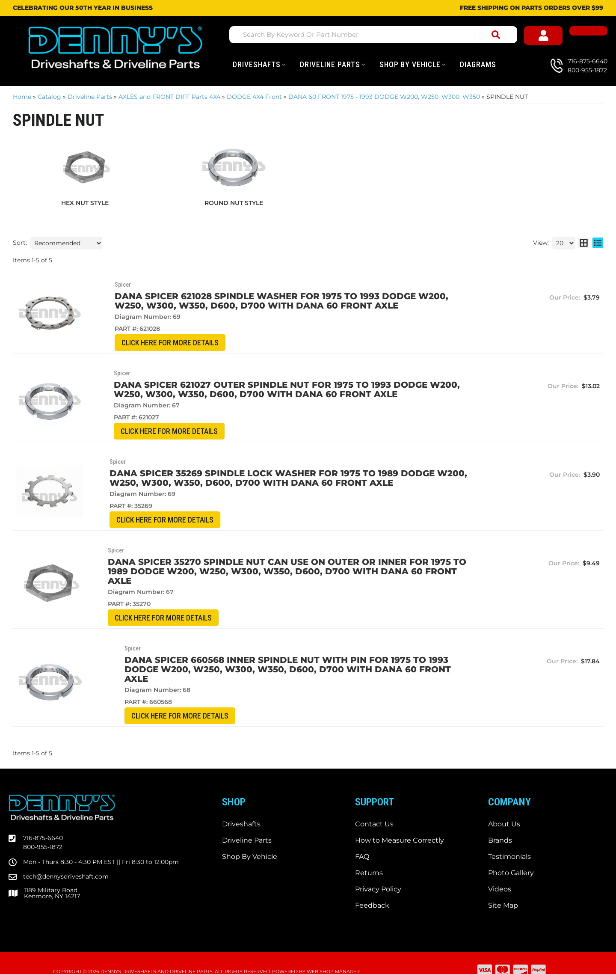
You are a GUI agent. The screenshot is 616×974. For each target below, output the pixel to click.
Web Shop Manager (333, 955)
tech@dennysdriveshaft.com (66, 860)
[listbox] (66, 243)
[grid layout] (583, 243)
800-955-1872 (42, 830)
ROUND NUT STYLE (233, 203)
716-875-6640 (43, 821)
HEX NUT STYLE (85, 203)
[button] (375, 34)
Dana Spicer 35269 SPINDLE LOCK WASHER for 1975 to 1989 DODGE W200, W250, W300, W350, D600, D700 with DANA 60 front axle (265, 479)
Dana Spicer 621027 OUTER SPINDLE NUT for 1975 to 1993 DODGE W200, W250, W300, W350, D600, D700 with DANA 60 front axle (276, 390)
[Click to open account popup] (552, 36)
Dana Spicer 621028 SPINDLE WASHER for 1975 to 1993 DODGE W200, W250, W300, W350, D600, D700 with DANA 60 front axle (269, 301)
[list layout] (597, 243)
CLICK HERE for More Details (144, 343)
